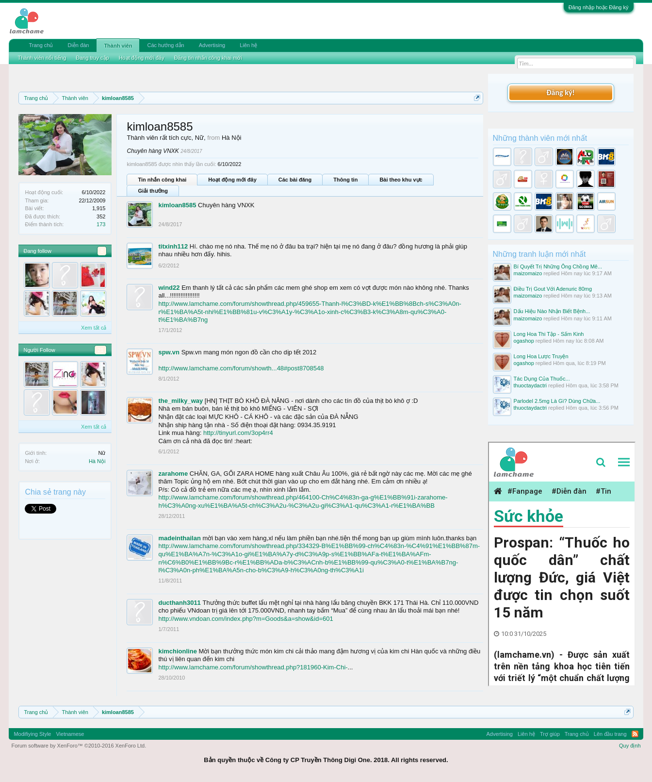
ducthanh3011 (179, 602)
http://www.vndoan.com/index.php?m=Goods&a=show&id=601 (245, 618)
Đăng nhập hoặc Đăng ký (599, 7)
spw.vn (168, 352)
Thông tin (345, 180)
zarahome (173, 473)
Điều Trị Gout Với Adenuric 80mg (553, 289)
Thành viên (118, 46)
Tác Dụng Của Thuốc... (542, 379)
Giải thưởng (153, 191)
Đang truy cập (92, 58)
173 (101, 224)
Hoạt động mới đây (232, 180)
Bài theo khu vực (400, 180)
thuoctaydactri (530, 385)
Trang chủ (41, 45)
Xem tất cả (93, 328)
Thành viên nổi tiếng (41, 58)
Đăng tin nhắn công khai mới (208, 58)
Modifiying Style (32, 734)
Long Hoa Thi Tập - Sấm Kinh (549, 334)
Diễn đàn (78, 45)
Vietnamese (70, 734)
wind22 (168, 287)
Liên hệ (248, 45)
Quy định (630, 746)
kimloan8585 (177, 205)
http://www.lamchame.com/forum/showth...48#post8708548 (241, 368)
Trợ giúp (550, 734)
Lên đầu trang (610, 734)
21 (100, 350)
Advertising (212, 45)
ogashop (524, 341)
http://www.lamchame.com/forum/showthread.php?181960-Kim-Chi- (252, 667)
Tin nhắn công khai (162, 180)
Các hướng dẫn (165, 45)
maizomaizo (528, 273)
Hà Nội (97, 461)
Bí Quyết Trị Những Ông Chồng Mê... (558, 266)
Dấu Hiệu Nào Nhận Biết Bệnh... (552, 311)
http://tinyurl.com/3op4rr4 (238, 432)
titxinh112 (173, 246)
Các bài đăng (294, 180)
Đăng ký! (560, 92)
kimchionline (177, 651)
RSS (635, 734)
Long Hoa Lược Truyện (541, 356)
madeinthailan (179, 538)
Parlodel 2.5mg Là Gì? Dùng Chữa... (557, 401)
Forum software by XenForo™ (78, 746)
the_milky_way (180, 400)
